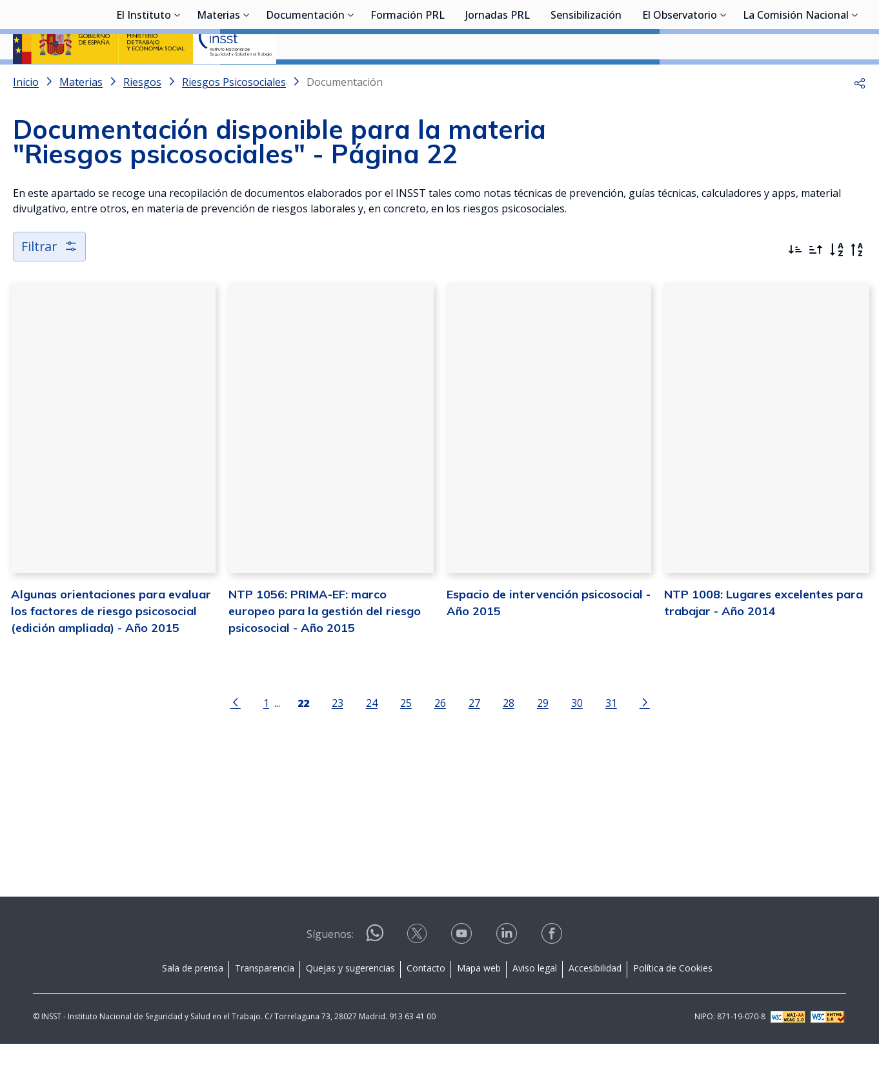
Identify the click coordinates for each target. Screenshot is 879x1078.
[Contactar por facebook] (553, 972)
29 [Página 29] (542, 738)
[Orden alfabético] (836, 284)
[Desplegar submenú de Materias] (246, 79)
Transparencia (264, 1002)
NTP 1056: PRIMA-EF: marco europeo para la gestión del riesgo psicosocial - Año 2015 (324, 646)
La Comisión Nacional (796, 80)
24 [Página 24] (371, 738)
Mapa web (479, 1002)
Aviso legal (534, 1002)
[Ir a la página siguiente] (644, 737)
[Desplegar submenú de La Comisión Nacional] (855, 79)
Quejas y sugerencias (350, 1002)
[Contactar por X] (418, 972)
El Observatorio (679, 80)
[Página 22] (303, 737)
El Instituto (143, 80)
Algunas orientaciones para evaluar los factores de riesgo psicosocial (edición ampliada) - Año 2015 (110, 646)
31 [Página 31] (610, 738)
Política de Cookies (672, 1002)
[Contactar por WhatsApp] (375, 972)
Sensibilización (586, 80)
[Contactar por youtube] (462, 972)
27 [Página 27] (474, 738)
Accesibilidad (595, 1002)
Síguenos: (330, 968)
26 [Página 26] (439, 738)
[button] (859, 116)
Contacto (426, 1002)
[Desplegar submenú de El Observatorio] (723, 79)
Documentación (305, 80)
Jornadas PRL (497, 80)
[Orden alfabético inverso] (857, 284)
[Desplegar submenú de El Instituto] (177, 79)
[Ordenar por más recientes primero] (795, 284)
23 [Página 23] (337, 738)
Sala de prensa (192, 1002)
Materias (218, 80)
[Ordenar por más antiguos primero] (816, 284)
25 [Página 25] (405, 738)
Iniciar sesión (817, 29)
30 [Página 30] (576, 738)
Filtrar (50, 280)
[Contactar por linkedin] (508, 972)
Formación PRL (407, 80)
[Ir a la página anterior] (235, 737)
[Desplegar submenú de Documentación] (351, 79)
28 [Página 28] (508, 738)
